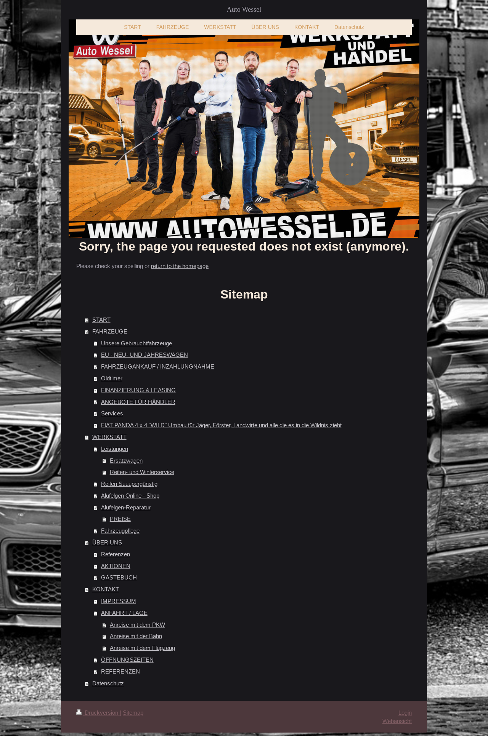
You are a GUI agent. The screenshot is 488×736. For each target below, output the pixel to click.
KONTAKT (105, 589)
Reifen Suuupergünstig (129, 484)
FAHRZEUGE (109, 331)
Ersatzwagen (126, 460)
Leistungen (114, 448)
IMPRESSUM (118, 601)
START (101, 319)
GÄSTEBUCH (119, 577)
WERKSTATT (109, 437)
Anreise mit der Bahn (136, 636)
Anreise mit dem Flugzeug (142, 648)
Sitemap (133, 712)
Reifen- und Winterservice (142, 472)
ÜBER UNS (107, 542)
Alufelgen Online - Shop (130, 495)
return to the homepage (180, 266)
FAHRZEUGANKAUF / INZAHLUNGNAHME (157, 366)
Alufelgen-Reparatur (126, 507)
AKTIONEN (115, 566)
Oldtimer (111, 378)
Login (405, 712)
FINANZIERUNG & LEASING (138, 390)
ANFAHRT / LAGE (124, 613)
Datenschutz (108, 683)
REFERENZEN (120, 671)
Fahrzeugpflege (120, 530)
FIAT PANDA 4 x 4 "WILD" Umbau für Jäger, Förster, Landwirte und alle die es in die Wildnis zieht (221, 425)
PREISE (120, 519)
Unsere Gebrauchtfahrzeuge (136, 343)
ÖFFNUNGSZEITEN (127, 659)
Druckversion (98, 712)
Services (112, 413)
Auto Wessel (244, 9)
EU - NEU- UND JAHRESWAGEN (144, 354)
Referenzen (115, 554)
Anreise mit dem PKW (137, 624)
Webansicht (397, 721)
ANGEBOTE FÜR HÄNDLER (138, 402)
